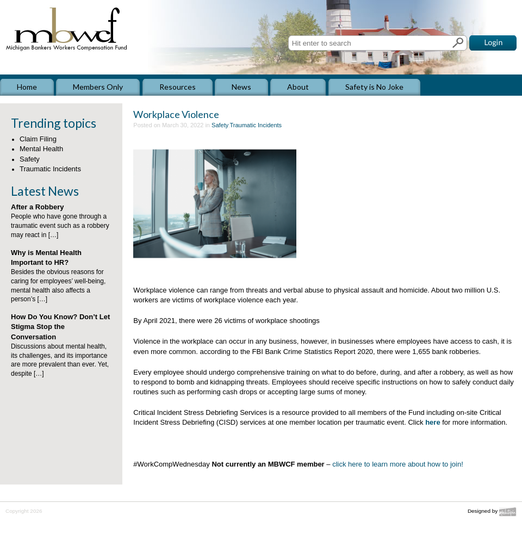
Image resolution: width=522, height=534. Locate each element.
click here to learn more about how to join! (397, 464)
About (298, 86)
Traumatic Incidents (50, 169)
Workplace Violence (176, 114)
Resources (177, 86)
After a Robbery (37, 207)
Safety (30, 159)
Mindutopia (508, 512)
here (432, 422)
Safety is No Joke (374, 86)
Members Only (98, 86)
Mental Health (41, 149)
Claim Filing (38, 139)
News (241, 86)
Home (27, 86)
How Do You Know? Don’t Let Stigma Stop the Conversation (60, 326)
